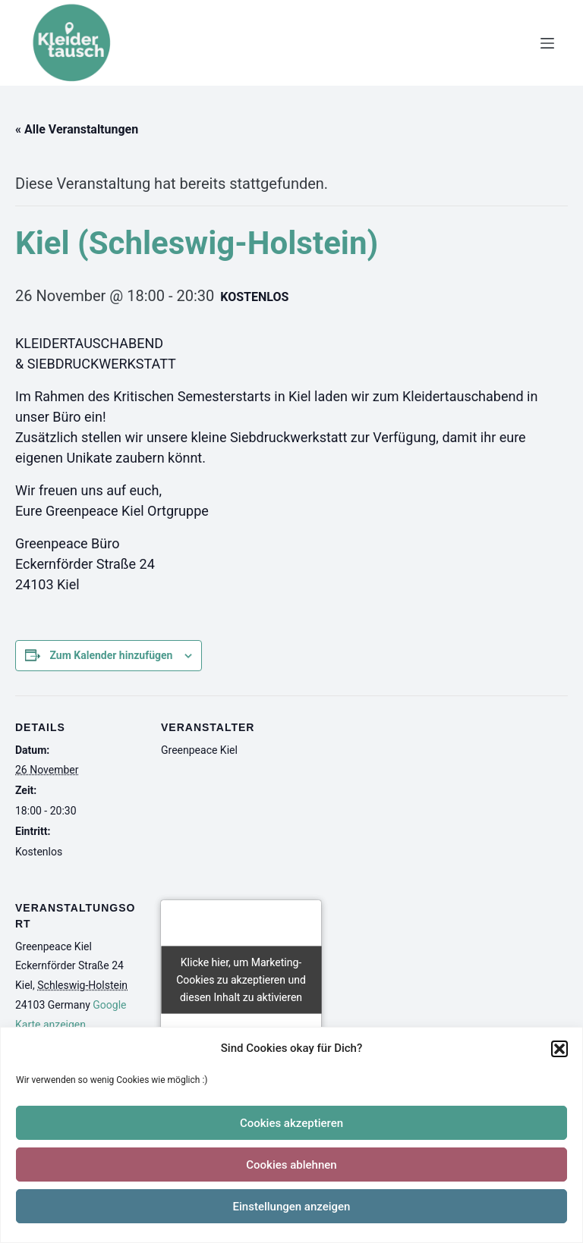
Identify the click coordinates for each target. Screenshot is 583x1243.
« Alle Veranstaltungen (76, 129)
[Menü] (547, 43)
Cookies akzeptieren (291, 1123)
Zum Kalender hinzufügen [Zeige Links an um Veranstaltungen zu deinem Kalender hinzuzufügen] (110, 655)
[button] (559, 1048)
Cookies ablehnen (291, 1165)
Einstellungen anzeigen (292, 1206)
